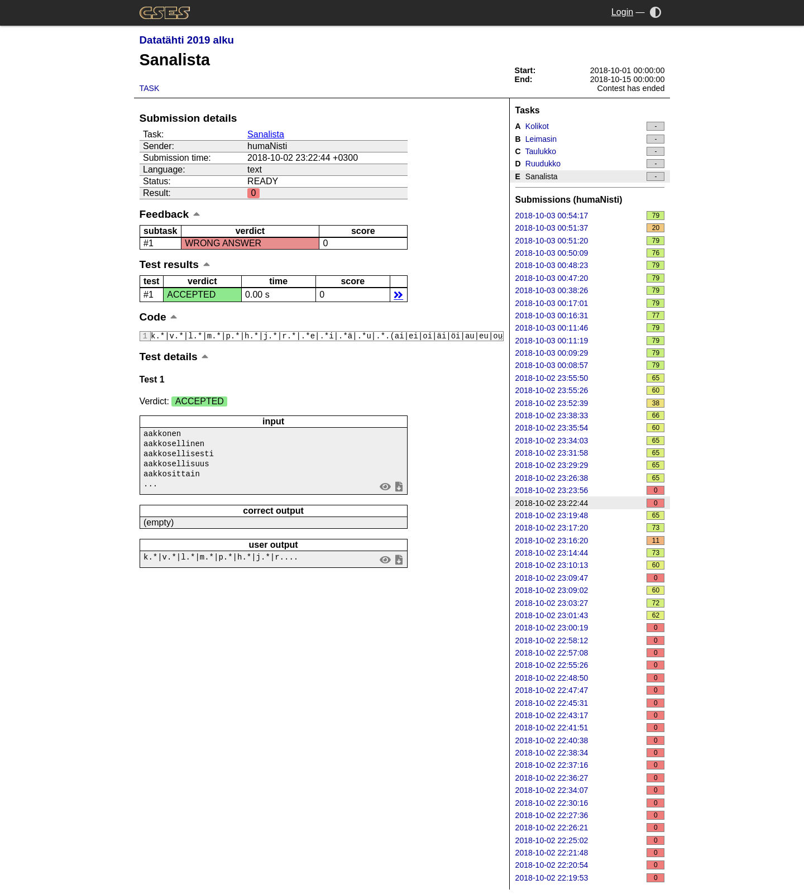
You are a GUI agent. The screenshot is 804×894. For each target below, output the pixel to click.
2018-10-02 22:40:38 (590, 740)
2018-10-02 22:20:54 (590, 864)
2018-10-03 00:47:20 (590, 278)
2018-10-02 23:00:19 (590, 627)
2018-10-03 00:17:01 (590, 303)
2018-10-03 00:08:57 (590, 365)
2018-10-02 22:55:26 (590, 665)
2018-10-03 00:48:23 (590, 265)
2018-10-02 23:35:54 (590, 427)
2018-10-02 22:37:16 (590, 765)
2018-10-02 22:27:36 (590, 815)
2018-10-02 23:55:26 (590, 390)
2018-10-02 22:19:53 (590, 877)
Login (622, 12)
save (398, 490)
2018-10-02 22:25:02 (590, 840)
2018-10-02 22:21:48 (590, 852)
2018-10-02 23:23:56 (590, 490)
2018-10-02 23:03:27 (590, 603)
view (385, 490)
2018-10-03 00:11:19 (590, 340)
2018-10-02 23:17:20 (590, 527)
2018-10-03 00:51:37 (590, 227)
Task (150, 88)
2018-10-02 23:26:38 (590, 478)
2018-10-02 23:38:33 (590, 415)
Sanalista (265, 134)
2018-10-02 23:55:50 (590, 378)
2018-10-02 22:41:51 (590, 727)
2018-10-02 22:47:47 (590, 690)
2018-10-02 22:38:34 (590, 752)
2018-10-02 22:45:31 (590, 703)
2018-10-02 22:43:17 (590, 715)
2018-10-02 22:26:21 (590, 827)
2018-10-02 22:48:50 (590, 677)
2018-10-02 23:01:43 (590, 615)
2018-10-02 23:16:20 (590, 540)
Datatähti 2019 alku (187, 40)
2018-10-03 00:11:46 (590, 327)
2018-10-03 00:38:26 (590, 290)
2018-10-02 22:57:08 (590, 652)
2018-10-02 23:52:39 (590, 403)
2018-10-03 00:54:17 (590, 215)
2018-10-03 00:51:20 (590, 240)
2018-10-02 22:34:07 (590, 790)
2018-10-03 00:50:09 (590, 252)
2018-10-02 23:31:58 (590, 452)
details (398, 294)
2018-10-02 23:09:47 (590, 577)
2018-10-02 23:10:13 (590, 565)
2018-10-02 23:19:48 (590, 515)
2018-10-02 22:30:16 (590, 803)
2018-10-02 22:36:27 (590, 777)
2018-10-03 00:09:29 (590, 352)
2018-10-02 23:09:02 (590, 590)
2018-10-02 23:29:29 (590, 465)
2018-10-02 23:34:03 (590, 440)
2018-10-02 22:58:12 (590, 640)
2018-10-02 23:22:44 (590, 503)
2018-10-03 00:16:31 (590, 315)
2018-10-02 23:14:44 (590, 552)
